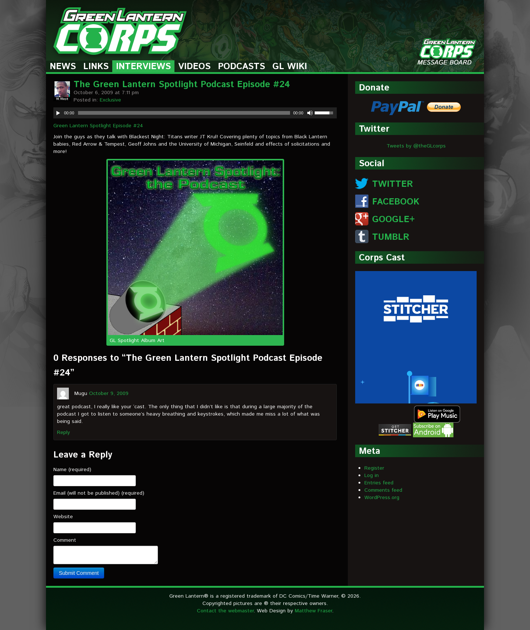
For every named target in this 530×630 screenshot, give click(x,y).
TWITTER (392, 184)
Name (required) (72, 469)
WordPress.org (381, 497)
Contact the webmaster (225, 611)
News (63, 66)
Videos (194, 66)
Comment (64, 540)
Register (374, 468)
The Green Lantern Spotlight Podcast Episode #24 (182, 84)
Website (63, 516)
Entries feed (378, 483)
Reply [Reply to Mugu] (63, 432)
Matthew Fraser (313, 611)
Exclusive (110, 100)
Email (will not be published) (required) (98, 493)
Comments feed (383, 490)
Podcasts (241, 66)
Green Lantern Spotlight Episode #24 (98, 125)
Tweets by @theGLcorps (416, 146)
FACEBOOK (395, 202)
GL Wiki (289, 66)
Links (96, 66)
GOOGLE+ (393, 219)
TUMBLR (390, 237)
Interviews (143, 66)
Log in (371, 475)
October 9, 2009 (108, 393)
